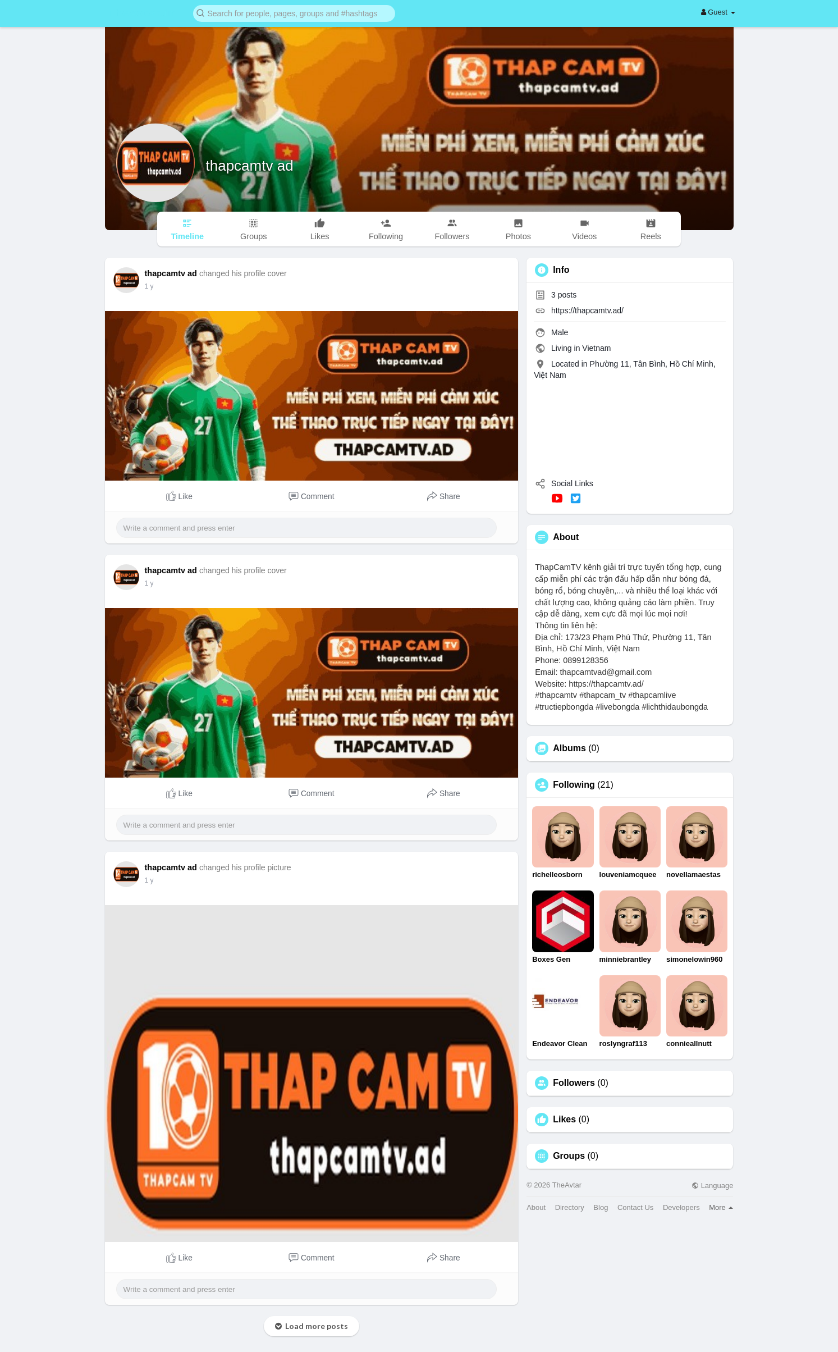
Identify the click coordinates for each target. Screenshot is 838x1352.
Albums (569, 748)
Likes (564, 1119)
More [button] (721, 1207)
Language (712, 1185)
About (536, 1207)
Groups (569, 1156)
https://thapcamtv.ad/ (587, 310)
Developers (681, 1207)
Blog (600, 1207)
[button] (294, 12)
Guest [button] (718, 12)
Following (574, 784)
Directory (569, 1207)
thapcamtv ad (250, 165)
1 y (149, 286)
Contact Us (635, 1207)
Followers (574, 1083)
